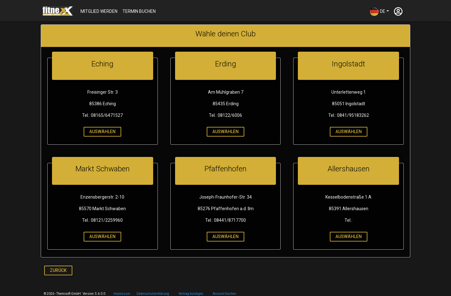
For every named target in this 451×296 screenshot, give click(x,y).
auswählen (102, 131)
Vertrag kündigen (191, 293)
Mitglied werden (98, 11)
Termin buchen (139, 11)
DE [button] (377, 11)
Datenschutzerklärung (153, 293)
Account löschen (224, 293)
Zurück (58, 270)
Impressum (121, 293)
